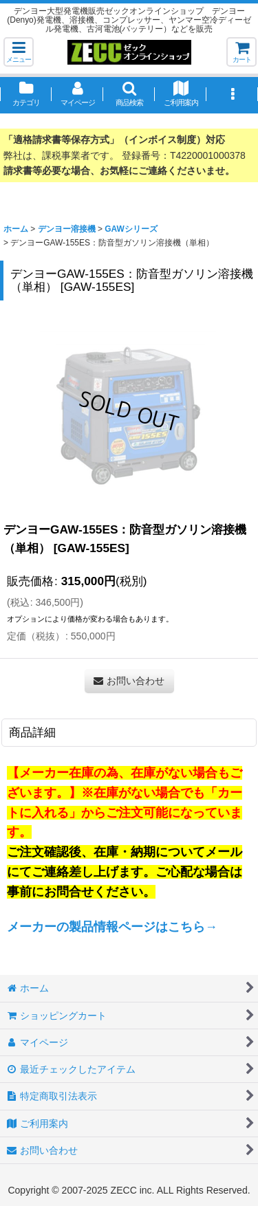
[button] (18, 52)
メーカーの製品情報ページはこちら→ (112, 927)
